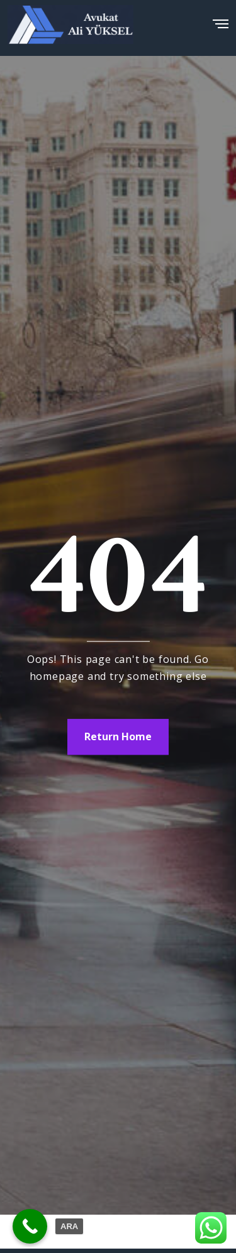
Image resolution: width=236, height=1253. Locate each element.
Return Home (118, 736)
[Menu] (220, 20)
